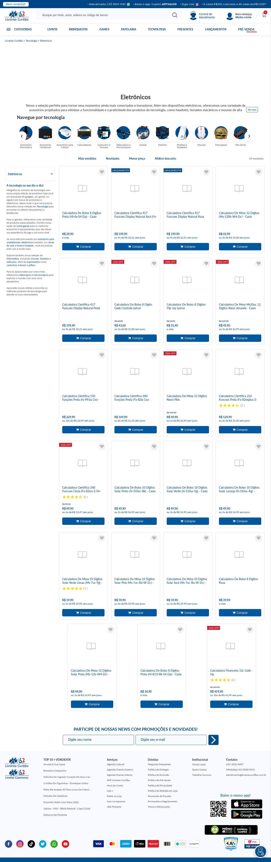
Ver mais (252, 109)
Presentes (185, 29)
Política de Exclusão (158, 762)
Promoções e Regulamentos (162, 789)
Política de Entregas (158, 757)
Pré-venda (246, 29)
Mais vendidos (87, 158)
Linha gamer (22, 225)
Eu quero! (213, 728)
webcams (11, 261)
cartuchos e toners (16, 265)
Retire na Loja (114, 783)
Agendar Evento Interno (119, 762)
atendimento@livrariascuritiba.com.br (246, 762)
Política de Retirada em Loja (162, 778)
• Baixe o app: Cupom (155, 4)
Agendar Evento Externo (120, 757)
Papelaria (128, 29)
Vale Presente (114, 794)
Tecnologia (157, 29)
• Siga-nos (189, 4)
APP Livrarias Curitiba (118, 767)
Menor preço (137, 158)
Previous (22, 136)
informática (13, 258)
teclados (44, 258)
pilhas (32, 265)
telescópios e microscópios (34, 274)
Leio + (110, 778)
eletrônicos (27, 242)
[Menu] (238, 15)
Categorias (23, 29)
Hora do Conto (115, 773)
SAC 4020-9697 (235, 752)
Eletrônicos (46, 41)
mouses (35, 258)
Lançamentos (215, 29)
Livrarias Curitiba (14, 41)
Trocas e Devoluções (159, 794)
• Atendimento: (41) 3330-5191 (109, 4)
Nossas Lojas (199, 752)
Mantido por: (227, 853)
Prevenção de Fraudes (159, 783)
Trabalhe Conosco (201, 762)
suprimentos (33, 261)
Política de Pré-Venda (159, 767)
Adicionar (83, 245)
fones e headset (25, 245)
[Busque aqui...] (103, 15)
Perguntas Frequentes (159, 752)
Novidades (112, 158)
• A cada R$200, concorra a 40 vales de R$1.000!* (234, 4)
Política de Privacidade (160, 773)
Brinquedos (78, 29)
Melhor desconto (165, 158)
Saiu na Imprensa (116, 789)
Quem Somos (199, 757)
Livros (52, 29)
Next (249, 136)
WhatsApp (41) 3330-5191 (240, 757)
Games (104, 29)
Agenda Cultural (115, 752)
